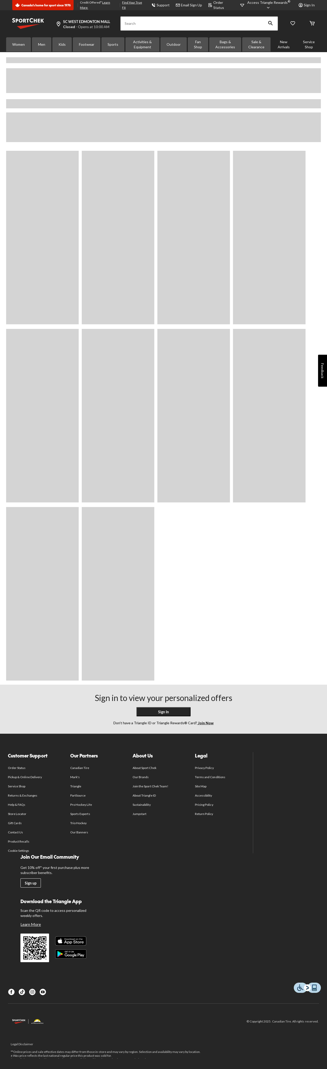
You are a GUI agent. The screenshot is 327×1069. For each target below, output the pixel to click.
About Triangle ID (144, 795)
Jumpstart (139, 814)
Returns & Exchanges (22, 795)
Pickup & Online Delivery (25, 777)
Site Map (200, 786)
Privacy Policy (204, 768)
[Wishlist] (292, 24)
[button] (270, 23)
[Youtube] (43, 992)
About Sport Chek (144, 768)
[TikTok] (22, 992)
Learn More (30, 924)
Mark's (75, 777)
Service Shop (309, 44)
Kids (62, 44)
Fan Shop (198, 44)
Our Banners (79, 832)
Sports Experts (80, 814)
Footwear (86, 44)
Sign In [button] (307, 5)
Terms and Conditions (210, 777)
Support (160, 5)
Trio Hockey (78, 823)
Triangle (75, 786)
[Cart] (312, 24)
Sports (113, 44)
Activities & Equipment (142, 44)
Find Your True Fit (132, 5)
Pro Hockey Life (81, 805)
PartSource (78, 795)
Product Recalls (18, 841)
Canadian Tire (79, 768)
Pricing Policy (204, 805)
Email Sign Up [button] (189, 5)
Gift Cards (15, 823)
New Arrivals (284, 44)
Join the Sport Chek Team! (150, 786)
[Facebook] (11, 992)
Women (18, 44)
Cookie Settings (18, 851)
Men (41, 44)
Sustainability (142, 805)
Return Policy (204, 814)
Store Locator (17, 814)
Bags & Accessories (225, 44)
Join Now (205, 723)
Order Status (17, 768)
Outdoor (174, 44)
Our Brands (141, 777)
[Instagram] (32, 992)
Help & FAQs (16, 805)
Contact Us (15, 832)
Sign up (31, 883)
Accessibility (203, 795)
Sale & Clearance (256, 44)
